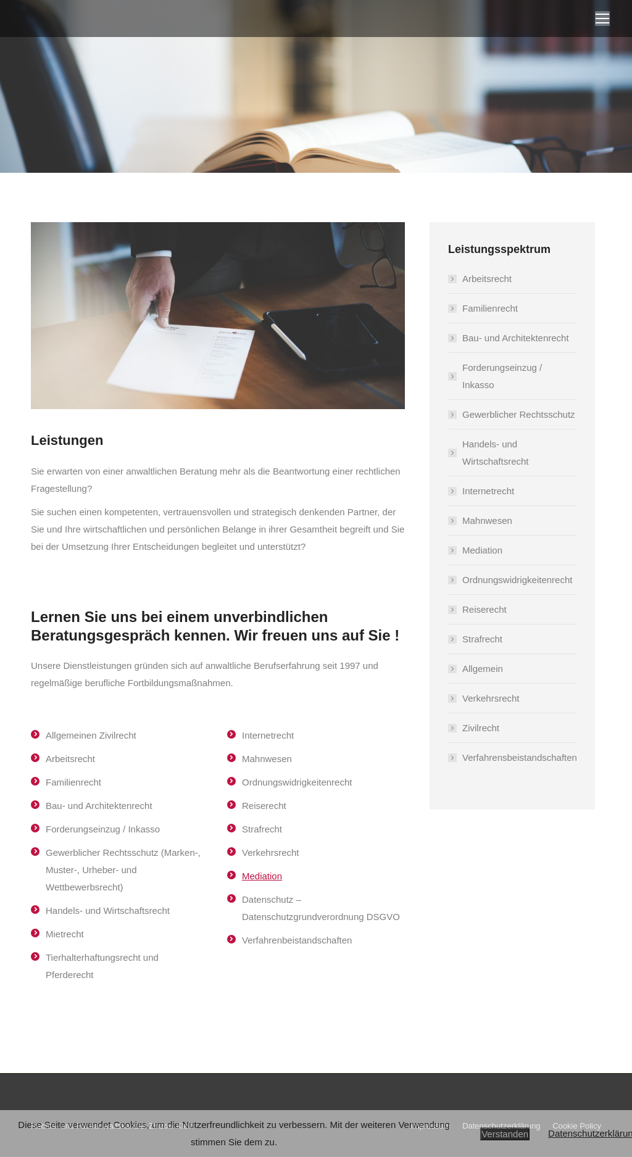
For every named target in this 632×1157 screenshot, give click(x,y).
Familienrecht (490, 308)
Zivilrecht (480, 728)
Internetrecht (488, 491)
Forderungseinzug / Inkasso (502, 376)
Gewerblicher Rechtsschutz (518, 414)
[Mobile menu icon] (602, 18)
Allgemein (482, 668)
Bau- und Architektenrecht (515, 338)
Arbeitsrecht (487, 278)
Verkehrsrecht (491, 698)
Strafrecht (482, 639)
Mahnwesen (487, 520)
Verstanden (504, 1134)
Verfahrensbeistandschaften (519, 757)
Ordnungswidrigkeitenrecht (517, 579)
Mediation (262, 876)
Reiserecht (484, 609)
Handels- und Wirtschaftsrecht (495, 453)
